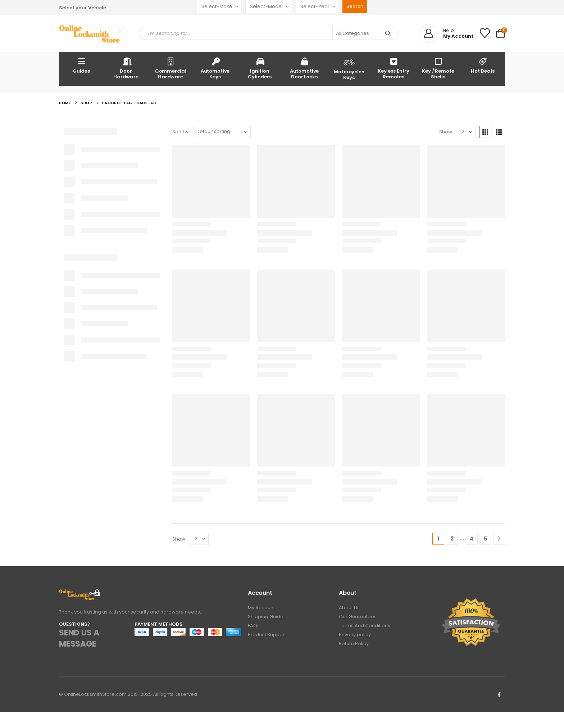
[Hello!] (446, 33)
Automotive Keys (215, 68)
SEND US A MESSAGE (79, 638)
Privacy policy (355, 634)
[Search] (388, 33)
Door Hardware (125, 68)
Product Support (267, 634)
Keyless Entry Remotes (393, 68)
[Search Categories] (355, 33)
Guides (81, 65)
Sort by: (181, 131)
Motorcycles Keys (348, 68)
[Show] (466, 132)
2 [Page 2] (452, 538)
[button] (485, 132)
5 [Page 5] (485, 538)
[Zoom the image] (79, 593)
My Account (261, 607)
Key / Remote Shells (438, 68)
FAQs (254, 625)
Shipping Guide (265, 616)
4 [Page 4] (472, 538)
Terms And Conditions (364, 625)
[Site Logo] (93, 33)
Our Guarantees (358, 616)
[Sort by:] (222, 132)
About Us (349, 607)
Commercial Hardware (170, 68)
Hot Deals (482, 65)
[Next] (499, 539)
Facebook (499, 694)
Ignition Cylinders (260, 68)
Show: (446, 131)
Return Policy (354, 643)
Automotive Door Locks (304, 68)
